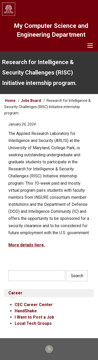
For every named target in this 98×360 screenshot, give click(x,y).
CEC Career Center (34, 304)
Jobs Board (31, 100)
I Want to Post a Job (34, 317)
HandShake (26, 310)
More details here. (26, 245)
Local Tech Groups (33, 323)
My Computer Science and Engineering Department (51, 30)
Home (10, 100)
